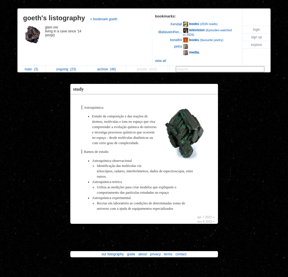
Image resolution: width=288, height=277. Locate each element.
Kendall (176, 24)
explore (256, 45)
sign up (256, 37)
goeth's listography (54, 18)
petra (178, 46)
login (256, 30)
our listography (113, 254)
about (142, 254)
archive (106, 69)
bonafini (176, 40)
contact (181, 254)
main (31, 69)
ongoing (66, 69)
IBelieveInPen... (170, 32)
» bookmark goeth (103, 19)
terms (168, 254)
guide (131, 254)
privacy (155, 254)
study (78, 89)
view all (160, 61)
